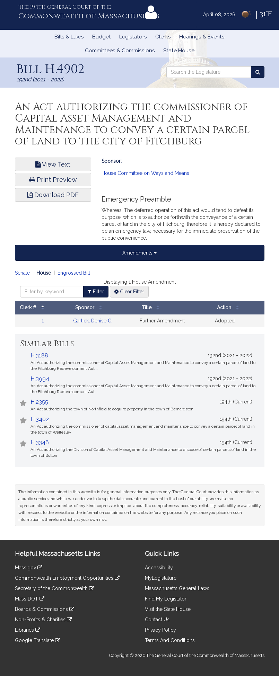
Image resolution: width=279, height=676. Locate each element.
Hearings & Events (202, 37)
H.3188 (39, 355)
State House (178, 50)
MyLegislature (160, 578)
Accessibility (159, 567)
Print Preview (53, 179)
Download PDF (53, 194)
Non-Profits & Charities (43, 619)
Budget (101, 37)
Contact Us (157, 619)
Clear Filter (129, 291)
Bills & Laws (69, 37)
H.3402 (39, 419)
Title (152, 308)
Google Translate (37, 640)
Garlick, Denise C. (92, 320)
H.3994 (39, 378)
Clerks (163, 37)
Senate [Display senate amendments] (22, 273)
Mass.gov (28, 567)
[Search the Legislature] (257, 72)
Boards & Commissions (44, 609)
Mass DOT (29, 599)
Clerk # (33, 308)
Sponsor (90, 308)
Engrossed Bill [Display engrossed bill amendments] (74, 273)
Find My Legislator (165, 599)
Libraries (27, 630)
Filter (96, 291)
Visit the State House (168, 609)
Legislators (133, 37)
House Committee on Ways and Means (145, 173)
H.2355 (39, 402)
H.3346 (39, 442)
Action (229, 308)
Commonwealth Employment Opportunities (67, 578)
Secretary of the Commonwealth (54, 588)
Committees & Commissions (120, 50)
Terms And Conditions (170, 640)
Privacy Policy (160, 630)
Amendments (139, 253)
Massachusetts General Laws (177, 588)
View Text (52, 164)
